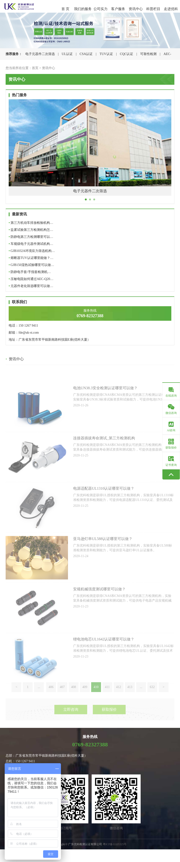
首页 (35, 68)
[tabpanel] (90, 151)
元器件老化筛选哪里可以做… (31, 286)
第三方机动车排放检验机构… (31, 223)
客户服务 (118, 9)
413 (129, 695)
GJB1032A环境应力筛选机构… (32, 251)
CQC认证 (126, 54)
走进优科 (171, 9)
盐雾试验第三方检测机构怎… (31, 230)
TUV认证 (106, 54)
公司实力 (101, 9)
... (39, 695)
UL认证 (67, 54)
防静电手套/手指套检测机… (30, 272)
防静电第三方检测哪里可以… (31, 237)
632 (152, 695)
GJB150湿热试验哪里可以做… (31, 265)
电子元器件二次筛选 (40, 54)
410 (96, 695)
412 (118, 695)
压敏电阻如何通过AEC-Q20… (31, 279)
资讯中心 (136, 9)
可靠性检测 (148, 54)
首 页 (65, 9)
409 (84, 695)
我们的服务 (83, 9)
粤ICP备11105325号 (115, 844)
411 (107, 695)
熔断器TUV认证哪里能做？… (31, 258)
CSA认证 (86, 54)
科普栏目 (153, 9)
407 (62, 695)
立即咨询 (70, 717)
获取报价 (109, 717)
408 (73, 695)
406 (51, 695)
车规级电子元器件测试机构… (31, 244)
